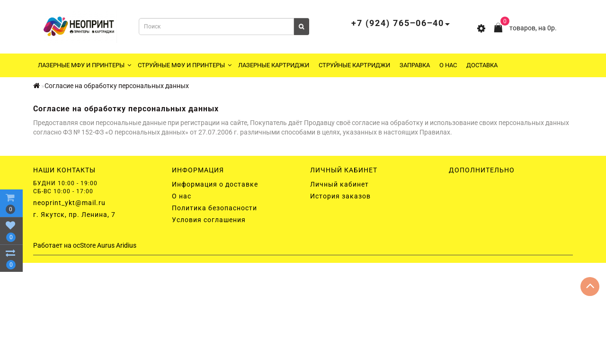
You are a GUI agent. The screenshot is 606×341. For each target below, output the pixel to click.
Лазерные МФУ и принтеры (84, 65)
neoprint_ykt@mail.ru (69, 202)
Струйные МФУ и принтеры (185, 65)
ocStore (84, 245)
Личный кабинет (339, 184)
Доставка (482, 65)
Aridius (126, 245)
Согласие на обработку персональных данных (117, 86)
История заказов (340, 196)
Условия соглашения (209, 220)
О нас (448, 65)
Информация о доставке (215, 184)
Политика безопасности (214, 208)
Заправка (415, 65)
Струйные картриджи (354, 65)
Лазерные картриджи (273, 65)
